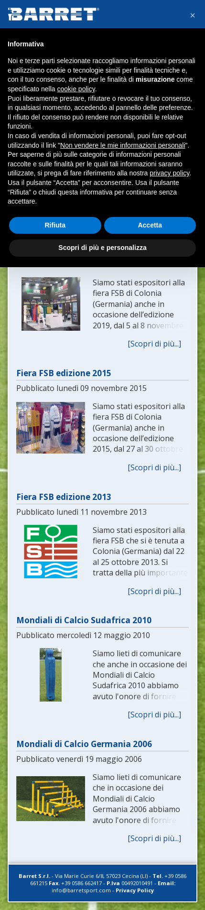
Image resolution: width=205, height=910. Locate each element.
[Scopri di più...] (154, 343)
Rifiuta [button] (54, 225)
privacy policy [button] (169, 173)
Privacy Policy (135, 890)
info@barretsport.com (81, 890)
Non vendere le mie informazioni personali (122, 145)
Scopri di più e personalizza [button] (102, 247)
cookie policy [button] (76, 89)
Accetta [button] (150, 225)
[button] (192, 15)
